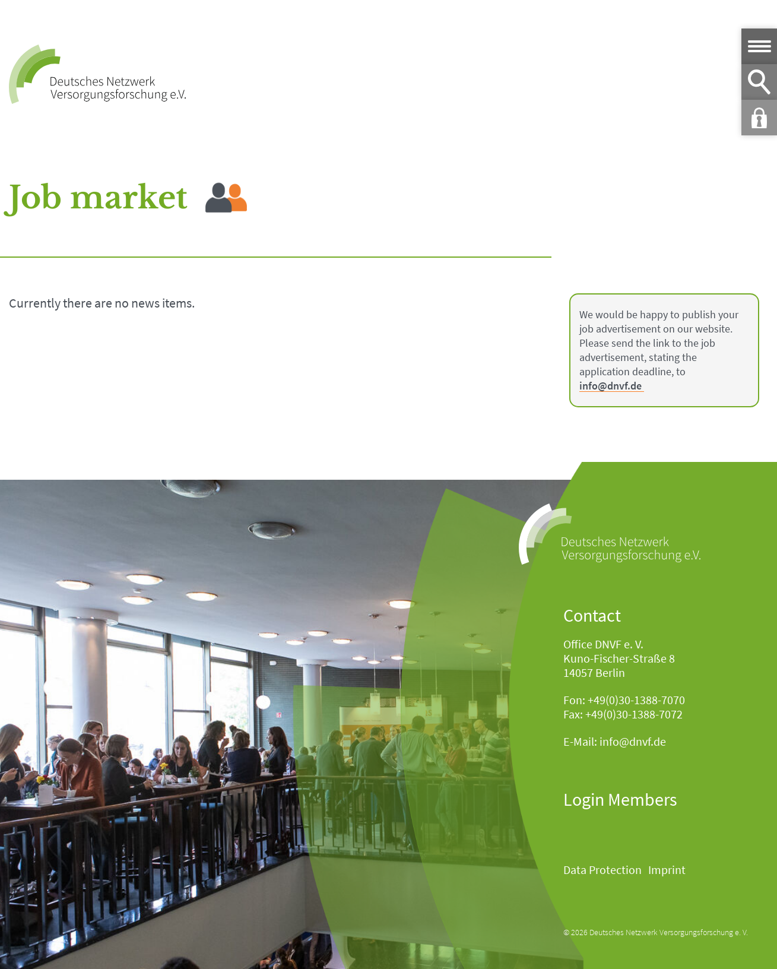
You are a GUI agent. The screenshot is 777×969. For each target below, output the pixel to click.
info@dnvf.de (610, 386)
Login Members (620, 799)
